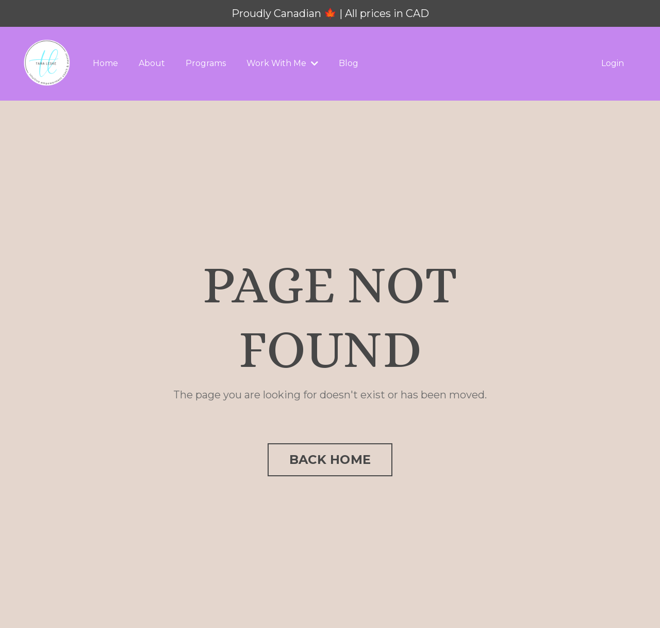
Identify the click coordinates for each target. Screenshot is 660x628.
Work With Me (282, 63)
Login (612, 63)
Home (105, 63)
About (152, 63)
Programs (206, 63)
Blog (348, 63)
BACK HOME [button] (330, 459)
